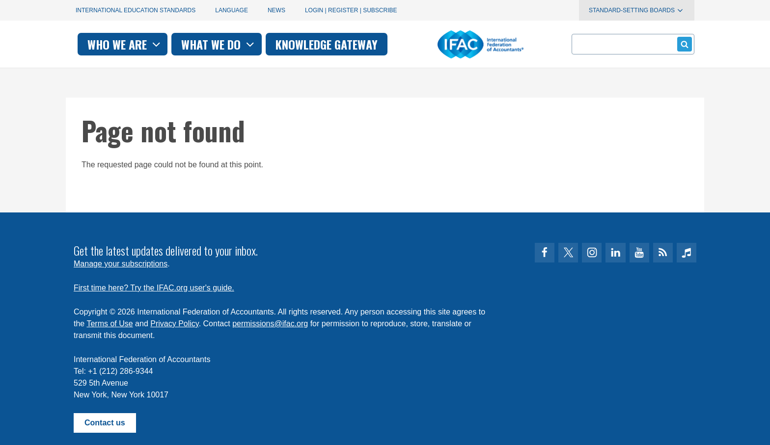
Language (231, 10)
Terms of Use (109, 323)
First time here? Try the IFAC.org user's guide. (154, 288)
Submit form (682, 44)
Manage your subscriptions (120, 264)
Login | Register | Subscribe (351, 10)
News (276, 10)
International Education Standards (135, 10)
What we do (352, 44)
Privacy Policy (174, 323)
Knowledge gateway (461, 44)
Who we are (259, 44)
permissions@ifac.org (270, 323)
